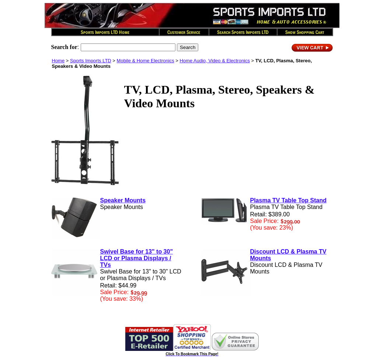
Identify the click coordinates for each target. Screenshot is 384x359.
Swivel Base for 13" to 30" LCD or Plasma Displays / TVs (136, 258)
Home (58, 60)
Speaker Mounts (123, 200)
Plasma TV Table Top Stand (288, 200)
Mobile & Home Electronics (145, 60)
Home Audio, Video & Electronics (214, 60)
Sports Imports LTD (90, 60)
